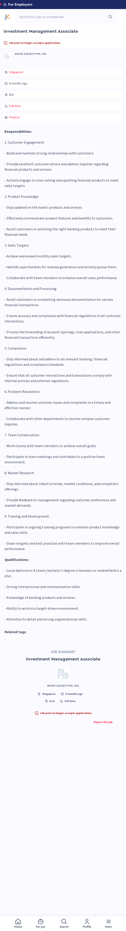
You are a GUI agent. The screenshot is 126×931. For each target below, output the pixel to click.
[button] (63, 4)
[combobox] (63, 17)
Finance (14, 117)
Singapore (16, 72)
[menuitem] (18, 924)
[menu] (63, 923)
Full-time (15, 106)
